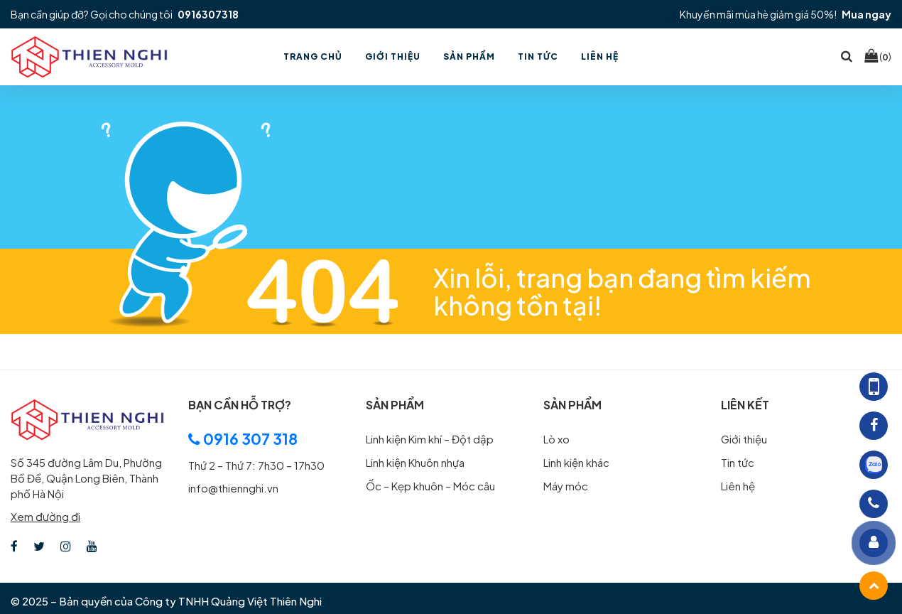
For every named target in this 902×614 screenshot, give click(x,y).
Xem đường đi (45, 516)
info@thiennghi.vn (233, 488)
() (877, 56)
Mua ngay (866, 14)
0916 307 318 (243, 438)
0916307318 (208, 14)
